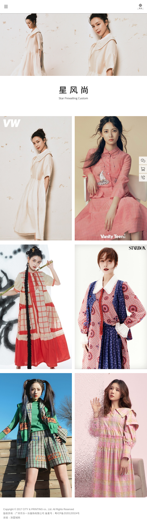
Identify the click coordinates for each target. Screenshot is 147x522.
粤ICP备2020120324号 (67, 513)
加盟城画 (15, 517)
